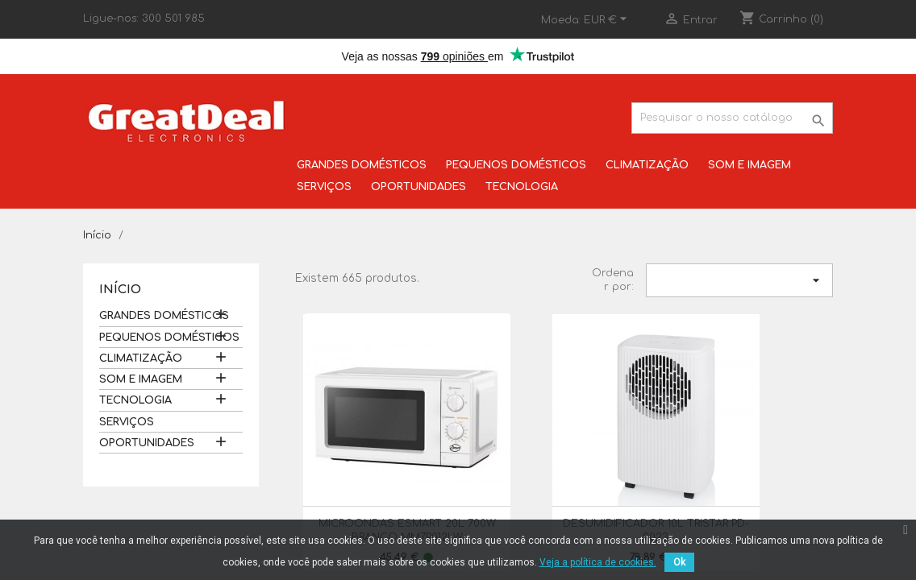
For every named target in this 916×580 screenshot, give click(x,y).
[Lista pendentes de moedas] (607, 20)
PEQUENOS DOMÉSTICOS (516, 165)
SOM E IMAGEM (749, 165)
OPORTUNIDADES (418, 187)
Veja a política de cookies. (597, 562)
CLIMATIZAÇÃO (647, 165)
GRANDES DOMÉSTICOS (362, 165)
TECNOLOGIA (521, 187)
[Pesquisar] (732, 118)
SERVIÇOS (324, 187)
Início (120, 289)
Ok (679, 562)
